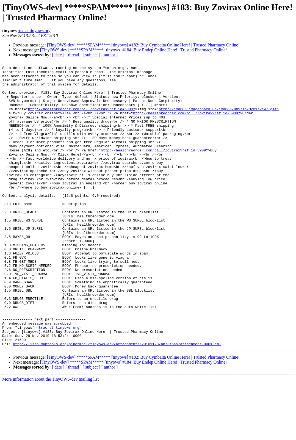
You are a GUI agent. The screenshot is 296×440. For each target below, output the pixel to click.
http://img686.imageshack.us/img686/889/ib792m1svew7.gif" (219, 117)
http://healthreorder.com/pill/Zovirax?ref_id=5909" (81, 117)
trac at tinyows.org (34, 30)
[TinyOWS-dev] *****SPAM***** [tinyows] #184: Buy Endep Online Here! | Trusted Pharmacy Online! (133, 50)
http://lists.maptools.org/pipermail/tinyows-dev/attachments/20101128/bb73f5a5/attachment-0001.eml (117, 399)
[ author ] (109, 54)
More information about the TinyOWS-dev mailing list (50, 435)
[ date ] (58, 54)
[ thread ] (73, 54)
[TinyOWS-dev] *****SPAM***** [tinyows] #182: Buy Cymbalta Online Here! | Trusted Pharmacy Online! (143, 45)
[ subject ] (91, 54)
